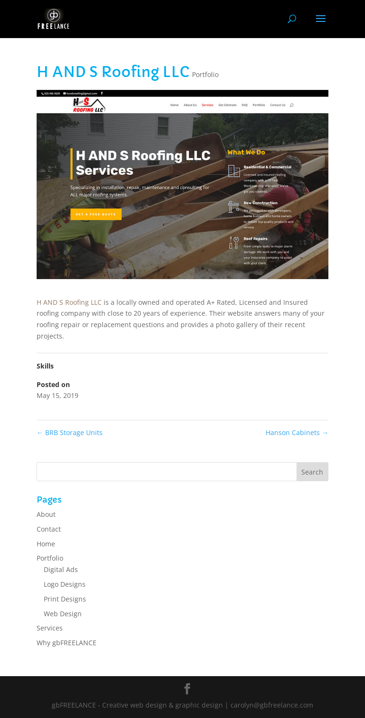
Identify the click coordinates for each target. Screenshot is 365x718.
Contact (49, 529)
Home (46, 543)
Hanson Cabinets (297, 432)
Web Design (63, 613)
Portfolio (205, 74)
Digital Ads (61, 569)
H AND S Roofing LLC (69, 302)
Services (50, 627)
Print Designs (65, 598)
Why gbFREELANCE (66, 642)
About (46, 514)
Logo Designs (65, 584)
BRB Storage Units (70, 432)
